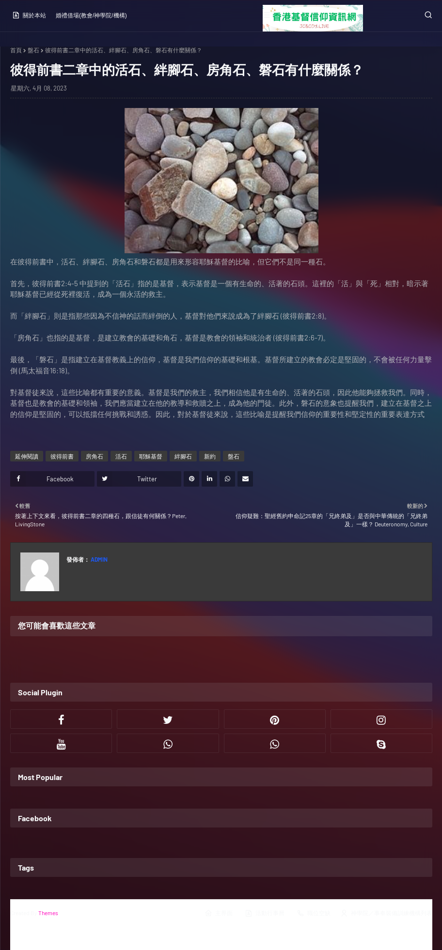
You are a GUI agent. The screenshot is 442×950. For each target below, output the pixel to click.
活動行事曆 (264, 913)
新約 (210, 456)
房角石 (94, 456)
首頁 (16, 49)
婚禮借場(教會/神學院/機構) (91, 15)
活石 (121, 456)
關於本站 (29, 15)
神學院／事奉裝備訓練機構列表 (386, 913)
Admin (99, 559)
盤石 (33, 49)
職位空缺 (314, 913)
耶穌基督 (150, 456)
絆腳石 (183, 456)
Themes (48, 912)
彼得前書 (62, 456)
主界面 (219, 913)
